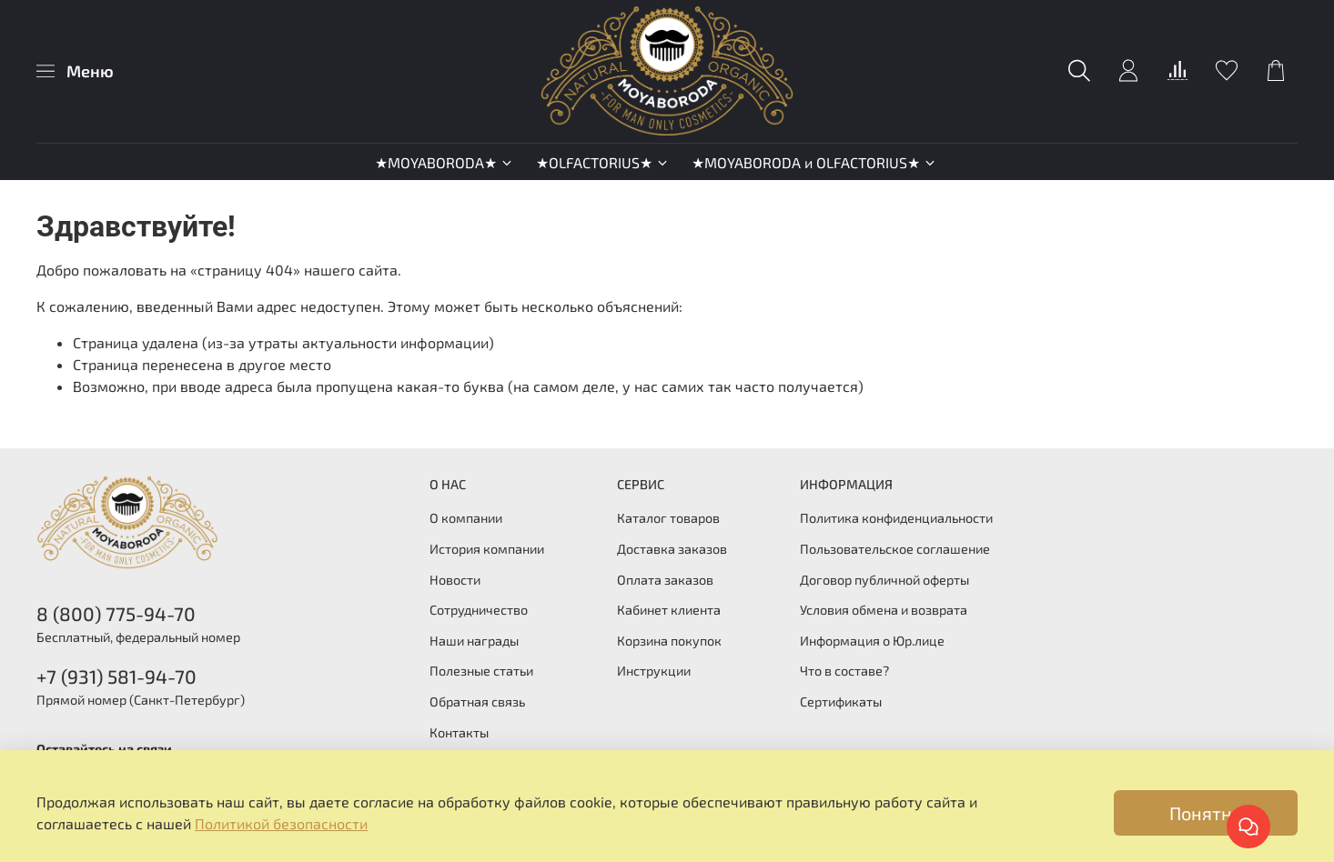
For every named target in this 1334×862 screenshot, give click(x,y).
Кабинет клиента (669, 609)
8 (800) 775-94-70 (116, 613)
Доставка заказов (672, 548)
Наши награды (474, 640)
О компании (466, 518)
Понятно (1205, 813)
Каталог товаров (668, 518)
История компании (487, 548)
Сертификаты (841, 701)
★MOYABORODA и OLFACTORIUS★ (814, 162)
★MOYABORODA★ (444, 162)
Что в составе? (844, 670)
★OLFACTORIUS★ (603, 162)
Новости (455, 579)
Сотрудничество (479, 609)
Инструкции (654, 670)
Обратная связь (477, 701)
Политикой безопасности (281, 823)
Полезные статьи (481, 670)
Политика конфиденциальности (896, 518)
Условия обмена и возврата (883, 609)
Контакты (459, 732)
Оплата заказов (665, 579)
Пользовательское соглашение (895, 548)
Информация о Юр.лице (872, 640)
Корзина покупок (669, 640)
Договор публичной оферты (884, 579)
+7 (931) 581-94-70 (116, 676)
